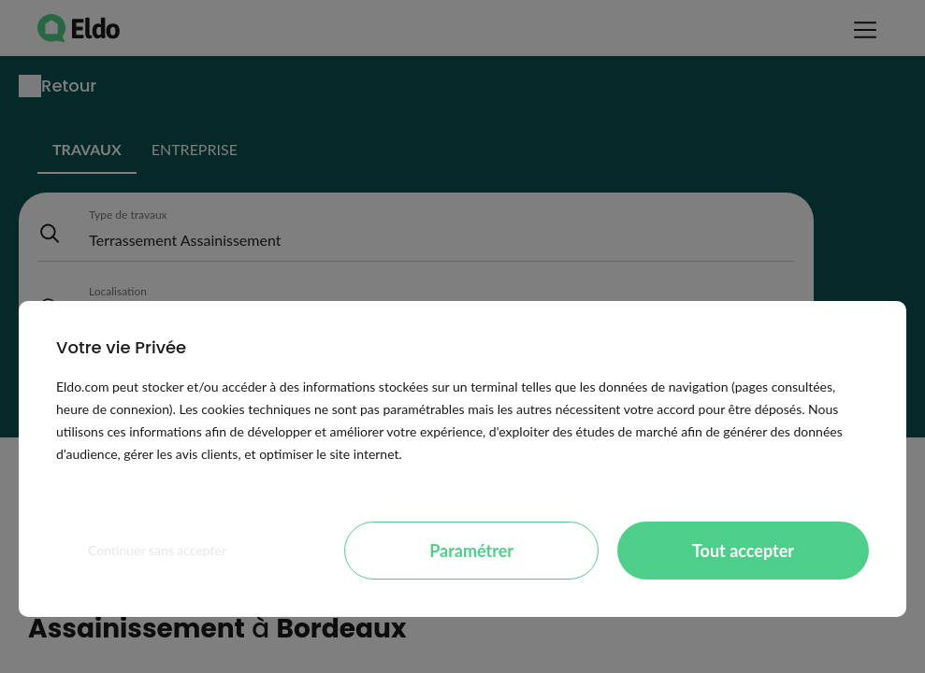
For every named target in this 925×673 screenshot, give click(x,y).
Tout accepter (743, 550)
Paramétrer (471, 550)
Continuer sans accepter (157, 550)
